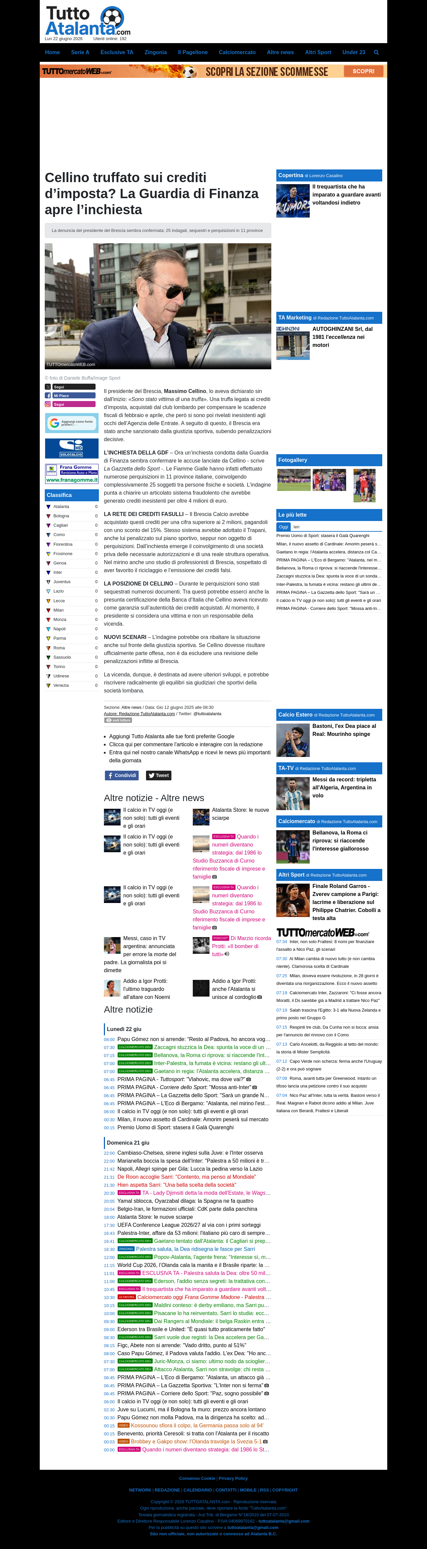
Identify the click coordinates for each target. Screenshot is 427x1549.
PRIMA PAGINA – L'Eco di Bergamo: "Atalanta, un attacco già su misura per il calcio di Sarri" (227, 1377)
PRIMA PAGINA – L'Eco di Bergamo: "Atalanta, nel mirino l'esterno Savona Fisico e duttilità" (226, 1103)
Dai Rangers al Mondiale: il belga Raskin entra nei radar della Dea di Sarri (223, 1321)
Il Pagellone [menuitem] (193, 52)
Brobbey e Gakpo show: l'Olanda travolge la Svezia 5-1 (190, 1441)
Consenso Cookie (197, 1478)
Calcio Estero (295, 715)
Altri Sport (291, 875)
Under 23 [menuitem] (353, 52)
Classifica (59, 495)
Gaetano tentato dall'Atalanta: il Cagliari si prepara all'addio (206, 1241)
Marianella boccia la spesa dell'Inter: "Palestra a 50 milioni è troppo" (198, 1161)
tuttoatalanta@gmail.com (284, 1521)
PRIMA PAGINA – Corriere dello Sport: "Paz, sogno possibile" (190, 1393)
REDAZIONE (167, 1490)
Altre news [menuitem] (280, 52)
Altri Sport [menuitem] (318, 52)
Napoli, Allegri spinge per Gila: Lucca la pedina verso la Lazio (190, 1169)
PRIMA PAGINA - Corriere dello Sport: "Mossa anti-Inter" (329, 608)
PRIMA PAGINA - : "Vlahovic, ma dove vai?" (181, 1079)
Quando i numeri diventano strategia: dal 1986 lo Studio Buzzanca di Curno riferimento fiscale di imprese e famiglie (266, 1449)
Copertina (290, 175)
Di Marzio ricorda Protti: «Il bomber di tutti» (241, 946)
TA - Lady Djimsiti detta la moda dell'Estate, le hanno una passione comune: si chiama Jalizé (261, 1193)
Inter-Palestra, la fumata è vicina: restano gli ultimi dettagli (204, 1063)
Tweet (159, 776)
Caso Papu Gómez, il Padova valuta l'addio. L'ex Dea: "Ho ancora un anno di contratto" (221, 1353)
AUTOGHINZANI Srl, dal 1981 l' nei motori (342, 337)
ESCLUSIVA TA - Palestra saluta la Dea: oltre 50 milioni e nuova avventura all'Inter (228, 1273)
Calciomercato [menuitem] (237, 52)
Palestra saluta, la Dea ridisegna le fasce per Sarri (186, 1249)
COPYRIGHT (285, 1490)
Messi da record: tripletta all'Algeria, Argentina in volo (344, 787)
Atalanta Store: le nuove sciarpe (155, 1217)
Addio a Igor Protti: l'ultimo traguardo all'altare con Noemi (146, 989)
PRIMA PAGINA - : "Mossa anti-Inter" (185, 1087)
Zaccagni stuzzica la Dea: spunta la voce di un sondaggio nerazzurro (217, 1047)
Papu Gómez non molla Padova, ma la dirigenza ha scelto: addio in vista (203, 1417)
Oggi (283, 526)
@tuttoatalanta (207, 713)
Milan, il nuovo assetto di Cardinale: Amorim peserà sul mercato (193, 1119)
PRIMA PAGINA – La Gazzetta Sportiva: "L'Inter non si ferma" (191, 1385)
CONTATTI (226, 1490)
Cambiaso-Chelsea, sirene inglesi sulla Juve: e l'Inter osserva (190, 1153)
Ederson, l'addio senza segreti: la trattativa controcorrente (204, 1281)
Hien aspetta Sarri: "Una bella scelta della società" (177, 1185)
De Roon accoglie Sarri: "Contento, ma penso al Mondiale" (187, 1177)
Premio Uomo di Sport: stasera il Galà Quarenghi (176, 1127)
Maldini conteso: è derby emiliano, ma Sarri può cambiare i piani (212, 1305)
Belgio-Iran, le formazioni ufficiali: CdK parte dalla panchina (188, 1209)
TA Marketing (295, 317)
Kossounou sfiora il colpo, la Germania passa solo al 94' (191, 1425)
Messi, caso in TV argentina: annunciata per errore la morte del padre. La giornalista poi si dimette (140, 954)
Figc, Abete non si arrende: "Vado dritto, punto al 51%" (182, 1345)
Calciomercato (296, 821)
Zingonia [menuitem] (156, 52)
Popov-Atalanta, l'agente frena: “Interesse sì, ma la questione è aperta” (220, 1257)
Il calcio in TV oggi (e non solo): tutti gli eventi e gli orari (151, 818)
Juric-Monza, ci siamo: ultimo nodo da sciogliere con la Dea (206, 1361)
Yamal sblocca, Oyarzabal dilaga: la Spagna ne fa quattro (185, 1201)
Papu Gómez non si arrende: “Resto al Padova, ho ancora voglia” (195, 1039)
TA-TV (286, 768)
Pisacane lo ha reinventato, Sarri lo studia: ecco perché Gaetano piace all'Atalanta (233, 1313)
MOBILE (248, 1490)
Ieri (296, 526)
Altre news (132, 707)
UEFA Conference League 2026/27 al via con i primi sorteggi (189, 1225)
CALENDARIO (197, 1490)
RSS (264, 1490)
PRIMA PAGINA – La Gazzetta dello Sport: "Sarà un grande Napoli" (197, 1095)
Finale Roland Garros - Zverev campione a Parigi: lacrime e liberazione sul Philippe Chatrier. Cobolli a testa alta (346, 902)
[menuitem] (376, 52)
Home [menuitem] (52, 52)
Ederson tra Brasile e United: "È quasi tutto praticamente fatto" (191, 1329)
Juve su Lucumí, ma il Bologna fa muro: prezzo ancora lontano (192, 1409)
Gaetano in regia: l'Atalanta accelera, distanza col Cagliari (204, 1071)
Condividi (122, 776)
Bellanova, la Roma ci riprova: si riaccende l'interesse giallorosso (213, 1055)
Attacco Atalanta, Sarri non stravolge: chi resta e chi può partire (211, 1369)
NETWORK (140, 1490)
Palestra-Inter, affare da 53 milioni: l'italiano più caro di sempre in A (196, 1233)
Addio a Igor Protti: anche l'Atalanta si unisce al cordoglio (234, 989)
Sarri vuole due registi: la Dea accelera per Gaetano (197, 1337)
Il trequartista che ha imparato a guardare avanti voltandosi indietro (209, 1289)
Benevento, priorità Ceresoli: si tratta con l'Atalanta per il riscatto (193, 1433)
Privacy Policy (233, 1478)
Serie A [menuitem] (80, 52)
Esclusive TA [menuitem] (117, 52)
